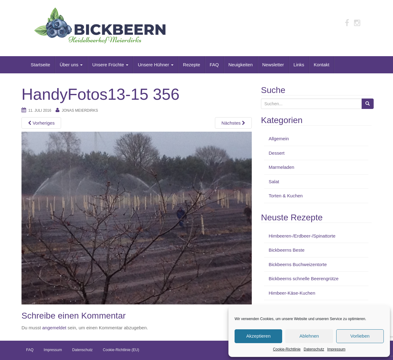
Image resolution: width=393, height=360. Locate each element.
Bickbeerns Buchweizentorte (298, 264)
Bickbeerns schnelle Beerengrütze (304, 278)
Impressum (336, 349)
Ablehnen (309, 336)
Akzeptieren (258, 336)
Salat (274, 181)
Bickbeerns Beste (287, 250)
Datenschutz (314, 349)
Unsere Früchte (110, 64)
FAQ (214, 64)
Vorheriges (41, 123)
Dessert (277, 153)
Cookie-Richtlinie (287, 349)
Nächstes (233, 123)
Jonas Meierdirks (80, 110)
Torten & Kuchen (286, 195)
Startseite (40, 64)
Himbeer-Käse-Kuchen (292, 293)
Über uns (71, 64)
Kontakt (321, 64)
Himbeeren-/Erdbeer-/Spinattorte (302, 235)
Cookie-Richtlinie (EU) (121, 350)
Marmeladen (281, 167)
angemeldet (54, 327)
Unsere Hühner (155, 64)
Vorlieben (360, 336)
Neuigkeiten (240, 64)
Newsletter (273, 64)
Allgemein (279, 138)
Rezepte (191, 64)
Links (299, 64)
